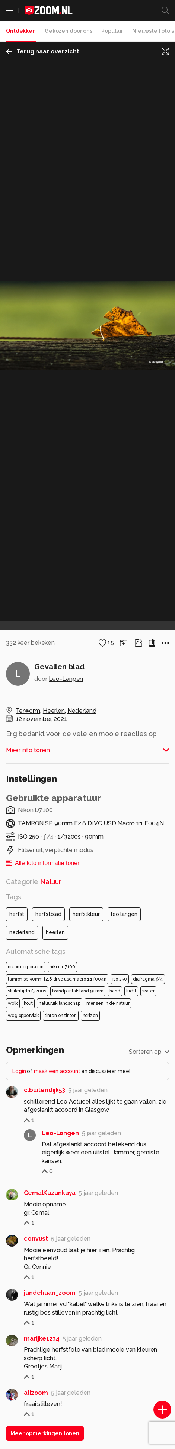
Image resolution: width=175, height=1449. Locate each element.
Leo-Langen (66, 678)
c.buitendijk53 (44, 1090)
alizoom (36, 1392)
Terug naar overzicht (42, 51)
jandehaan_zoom (50, 1292)
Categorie (33, 882)
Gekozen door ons (68, 31)
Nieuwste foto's (153, 31)
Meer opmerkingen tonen (44, 1433)
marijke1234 (42, 1338)
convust (36, 1238)
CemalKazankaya (50, 1192)
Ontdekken (21, 31)
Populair (112, 31)
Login (19, 1071)
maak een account (57, 1071)
